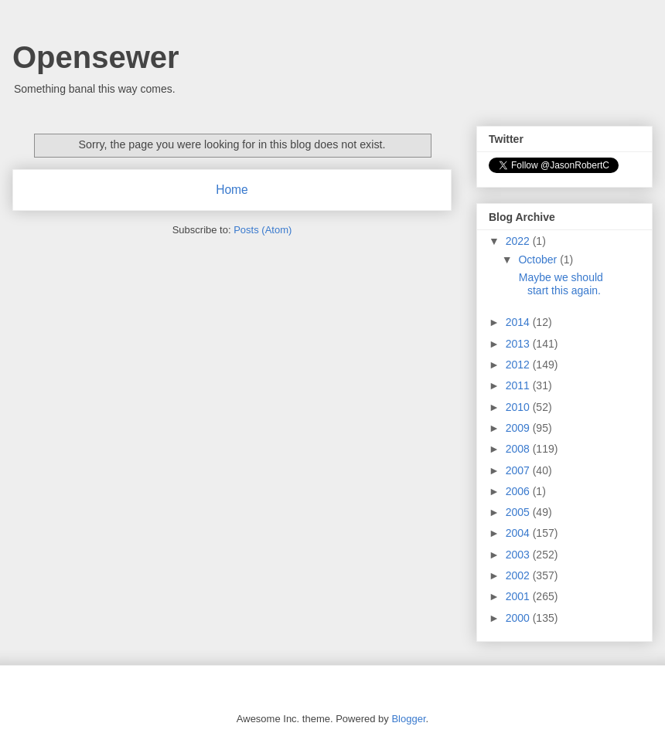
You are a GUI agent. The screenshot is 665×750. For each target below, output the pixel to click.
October (539, 259)
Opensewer (95, 57)
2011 (519, 385)
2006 (519, 491)
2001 (519, 596)
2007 (519, 470)
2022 (519, 241)
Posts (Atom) (263, 230)
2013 (519, 344)
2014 (519, 322)
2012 (519, 364)
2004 (519, 533)
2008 (519, 449)
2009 (519, 428)
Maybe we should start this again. (560, 284)
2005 (519, 512)
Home (232, 189)
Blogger (408, 719)
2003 (519, 554)
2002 (519, 575)
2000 (519, 618)
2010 (519, 407)
